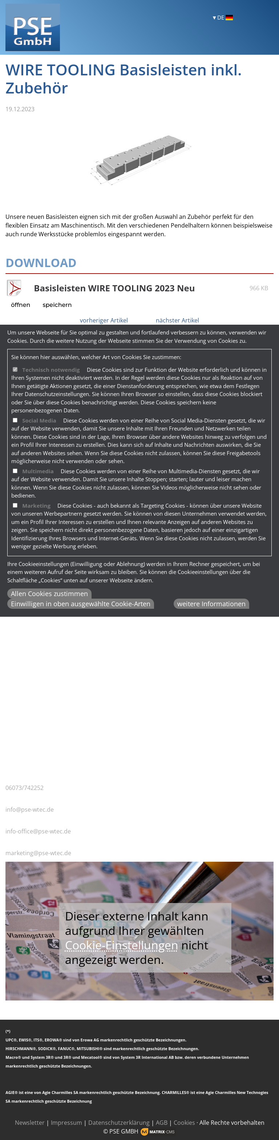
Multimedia (37, 471)
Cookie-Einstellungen (121, 945)
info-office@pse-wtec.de (38, 831)
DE (225, 17)
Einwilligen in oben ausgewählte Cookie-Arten (80, 603)
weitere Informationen (211, 603)
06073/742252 (24, 788)
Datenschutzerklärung (119, 1123)
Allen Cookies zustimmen (49, 593)
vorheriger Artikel (104, 320)
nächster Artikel (177, 320)
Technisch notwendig (51, 369)
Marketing (36, 505)
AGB (161, 1123)
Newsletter (30, 1123)
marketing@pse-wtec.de (38, 853)
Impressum (66, 1123)
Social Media (39, 420)
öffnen (20, 304)
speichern (57, 304)
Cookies (184, 1123)
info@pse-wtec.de (29, 810)
